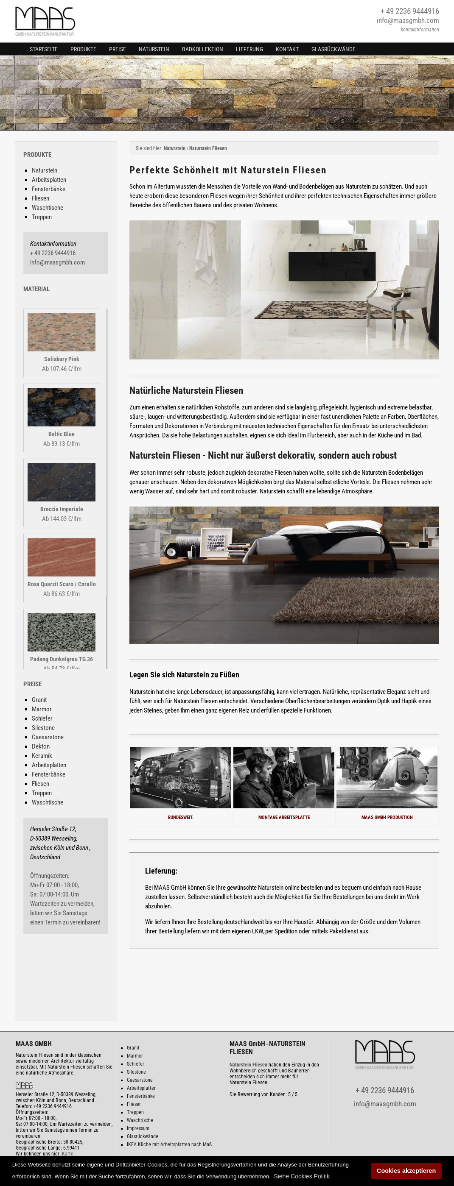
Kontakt (287, 49)
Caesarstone (48, 737)
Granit (39, 700)
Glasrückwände (333, 49)
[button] (301, 1176)
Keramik (42, 756)
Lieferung (249, 49)
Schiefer (42, 718)
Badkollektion (202, 49)
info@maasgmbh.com (408, 20)
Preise (117, 49)
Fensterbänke (48, 189)
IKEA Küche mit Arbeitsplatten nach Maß (169, 1144)
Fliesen (40, 198)
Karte (67, 1154)
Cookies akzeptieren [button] (406, 1170)
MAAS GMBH (34, 1044)
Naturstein (154, 49)
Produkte (83, 49)
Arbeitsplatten (49, 180)
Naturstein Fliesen (208, 148)
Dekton (41, 746)
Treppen (42, 217)
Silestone (43, 728)
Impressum (138, 1128)
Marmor (42, 709)
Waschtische (47, 208)
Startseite (44, 49)
